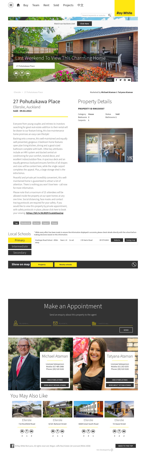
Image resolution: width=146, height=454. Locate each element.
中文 (80, 5)
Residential (25, 223)
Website (117, 240)
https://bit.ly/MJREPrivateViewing (44, 213)
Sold (56, 5)
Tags (16, 223)
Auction (36, 223)
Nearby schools (66, 264)
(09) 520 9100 (58, 369)
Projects (68, 5)
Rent (46, 5)
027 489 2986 (58, 366)
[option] (73, 61)
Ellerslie (17, 92)
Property (42, 264)
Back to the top (126, 446)
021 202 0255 (123, 366)
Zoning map (130, 240)
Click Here (84, 23)
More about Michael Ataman (55, 385)
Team (35, 5)
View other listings (55, 380)
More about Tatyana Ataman (120, 385)
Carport (46, 223)
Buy (25, 5)
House (54, 223)
